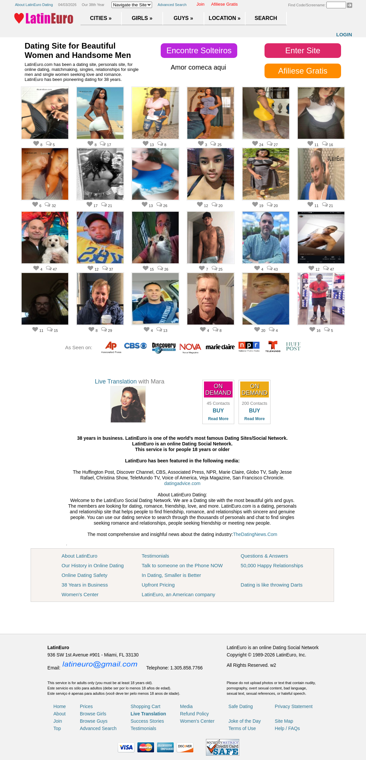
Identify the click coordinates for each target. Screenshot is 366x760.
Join (201, 4)
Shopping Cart (145, 706)
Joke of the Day (245, 721)
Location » (225, 18)
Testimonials (155, 556)
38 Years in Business (85, 585)
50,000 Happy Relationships (272, 565)
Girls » (142, 18)
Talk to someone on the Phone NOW (182, 565)
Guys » (183, 18)
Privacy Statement (294, 706)
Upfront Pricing (158, 585)
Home (60, 706)
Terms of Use (242, 728)
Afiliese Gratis (224, 4)
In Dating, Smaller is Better (171, 575)
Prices (86, 706)
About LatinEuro (79, 556)
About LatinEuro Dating (34, 5)
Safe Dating (241, 706)
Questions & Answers (264, 556)
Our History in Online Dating (93, 565)
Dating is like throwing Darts (271, 585)
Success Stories (147, 721)
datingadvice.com (182, 483)
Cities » (101, 18)
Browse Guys (93, 721)
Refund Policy (194, 713)
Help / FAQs (287, 728)
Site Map (284, 721)
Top (57, 728)
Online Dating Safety (84, 575)
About (60, 713)
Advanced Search (172, 5)
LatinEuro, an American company (178, 594)
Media (186, 706)
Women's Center (80, 594)
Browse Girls (93, 713)
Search (266, 18)
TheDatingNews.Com (255, 534)
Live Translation (116, 381)
